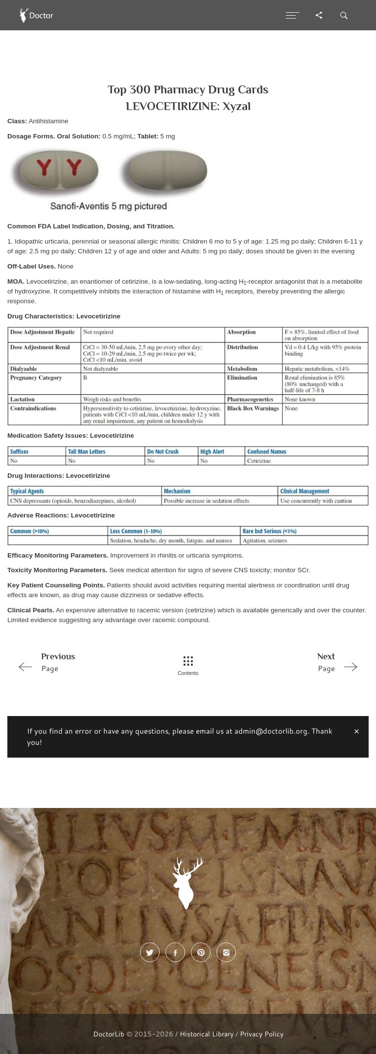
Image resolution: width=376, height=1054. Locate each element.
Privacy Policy (261, 1034)
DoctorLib (108, 1034)
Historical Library (207, 1034)
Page (81, 661)
